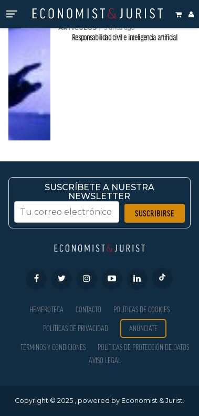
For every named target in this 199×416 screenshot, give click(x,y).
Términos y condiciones (53, 347)
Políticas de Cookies (141, 309)
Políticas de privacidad (75, 328)
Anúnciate (143, 328)
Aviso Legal (105, 360)
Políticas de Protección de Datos (143, 347)
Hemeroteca (46, 309)
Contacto (88, 309)
